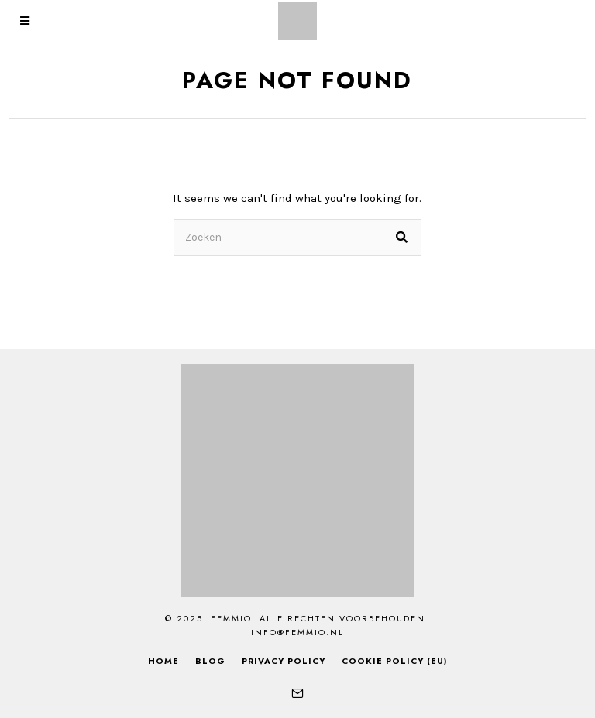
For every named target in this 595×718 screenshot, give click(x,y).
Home (163, 661)
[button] (402, 237)
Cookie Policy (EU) (394, 661)
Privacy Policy (283, 661)
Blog (210, 661)
